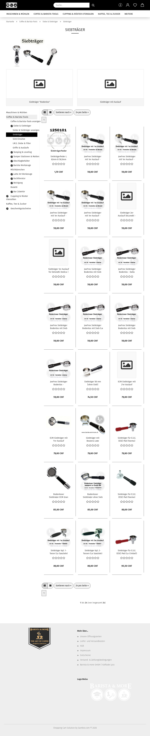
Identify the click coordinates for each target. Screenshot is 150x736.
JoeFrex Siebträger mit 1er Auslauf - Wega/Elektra (126, 157)
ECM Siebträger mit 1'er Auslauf (59, 439)
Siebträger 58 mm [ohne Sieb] (92, 382)
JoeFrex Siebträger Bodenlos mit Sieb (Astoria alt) (92, 270)
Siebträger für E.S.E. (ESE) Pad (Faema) (127, 439)
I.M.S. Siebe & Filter (22, 143)
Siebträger (17, 134)
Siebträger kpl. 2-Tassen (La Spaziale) (92, 551)
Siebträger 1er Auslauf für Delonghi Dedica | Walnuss (58, 270)
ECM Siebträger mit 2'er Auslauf (127, 382)
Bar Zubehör (18, 191)
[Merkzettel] (135, 5)
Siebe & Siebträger (21, 126)
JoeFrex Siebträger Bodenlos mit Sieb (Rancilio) (126, 326)
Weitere (129, 14)
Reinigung (17, 183)
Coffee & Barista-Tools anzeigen (24, 121)
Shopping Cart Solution (64, 728)
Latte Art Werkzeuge (21, 174)
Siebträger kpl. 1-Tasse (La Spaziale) (59, 551)
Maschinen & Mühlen (17, 14)
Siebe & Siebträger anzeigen (25, 130)
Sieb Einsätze (19, 139)
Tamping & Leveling (21, 152)
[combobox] (63, 112)
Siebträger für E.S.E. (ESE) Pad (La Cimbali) (126, 551)
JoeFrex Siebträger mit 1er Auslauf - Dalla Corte (58, 214)
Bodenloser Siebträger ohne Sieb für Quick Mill (93, 495)
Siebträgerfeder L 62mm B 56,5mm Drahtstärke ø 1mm (59, 157)
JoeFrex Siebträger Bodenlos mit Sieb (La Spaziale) (92, 326)
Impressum (85, 650)
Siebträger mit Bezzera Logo (92, 439)
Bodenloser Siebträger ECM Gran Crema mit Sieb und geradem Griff (58, 495)
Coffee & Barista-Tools (46, 14)
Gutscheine (85, 655)
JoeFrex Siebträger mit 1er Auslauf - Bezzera (92, 157)
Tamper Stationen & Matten (24, 156)
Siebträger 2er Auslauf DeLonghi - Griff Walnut (127, 214)
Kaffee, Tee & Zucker (109, 14)
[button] (127, 5)
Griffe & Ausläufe (21, 147)
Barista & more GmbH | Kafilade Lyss (97, 664)
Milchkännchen (18, 169)
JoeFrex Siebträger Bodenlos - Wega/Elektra (58, 382)
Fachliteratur (18, 178)
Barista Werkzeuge (21, 165)
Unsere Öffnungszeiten (91, 636)
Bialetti (14, 187)
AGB (82, 646)
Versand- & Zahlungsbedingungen (96, 660)
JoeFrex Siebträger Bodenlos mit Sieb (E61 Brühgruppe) (58, 326)
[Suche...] (93, 5)
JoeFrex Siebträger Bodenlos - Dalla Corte (126, 270)
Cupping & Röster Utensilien (78, 14)
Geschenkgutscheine (18, 208)
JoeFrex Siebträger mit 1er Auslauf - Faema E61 (92, 214)
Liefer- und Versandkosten (92, 641)
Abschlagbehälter (20, 161)
